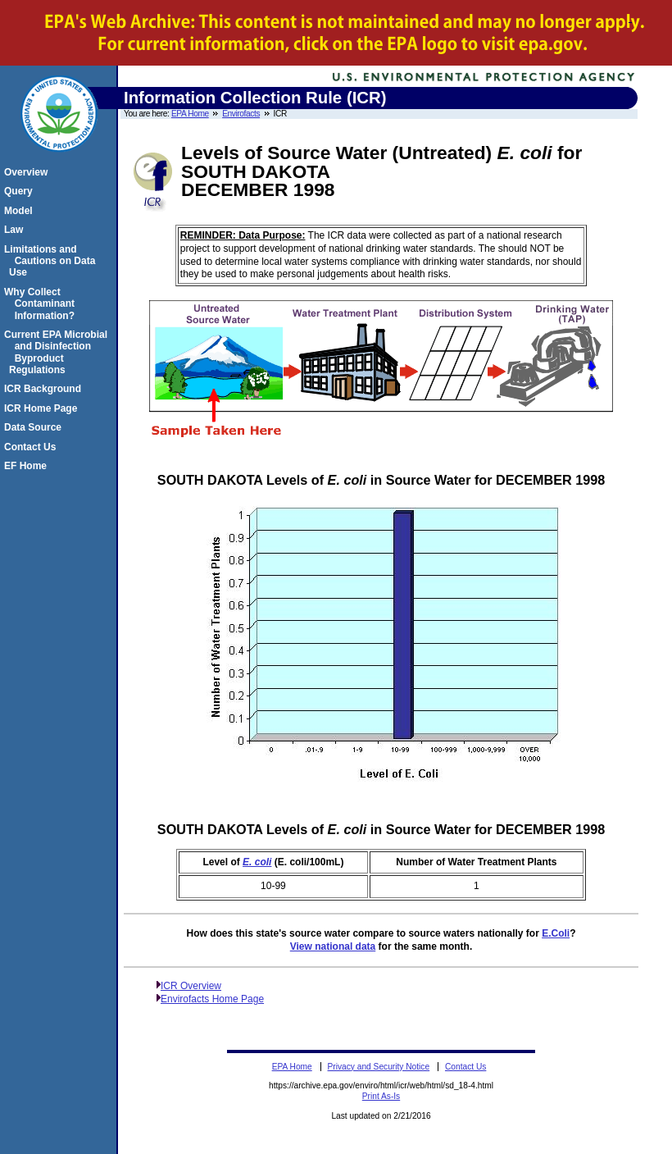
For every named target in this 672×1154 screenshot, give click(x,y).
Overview (28, 172)
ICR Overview (191, 986)
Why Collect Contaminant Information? (42, 304)
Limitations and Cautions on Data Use (52, 261)
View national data (332, 946)
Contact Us (32, 447)
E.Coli (556, 933)
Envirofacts (241, 113)
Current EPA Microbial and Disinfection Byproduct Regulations (58, 352)
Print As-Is (381, 1096)
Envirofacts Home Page (212, 999)
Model (21, 211)
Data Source (35, 427)
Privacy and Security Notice (379, 1066)
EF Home (28, 466)
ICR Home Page (43, 408)
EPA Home (190, 113)
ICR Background (45, 389)
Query (21, 191)
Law (16, 229)
